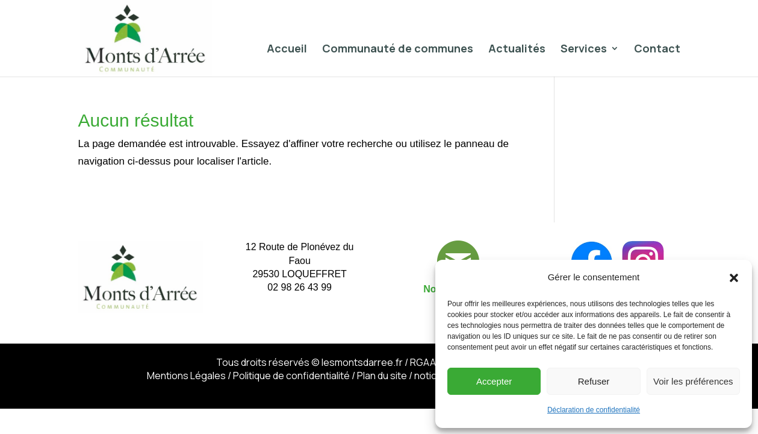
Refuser (594, 381)
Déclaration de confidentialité (593, 410)
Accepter (494, 381)
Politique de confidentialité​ (291, 375)
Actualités (516, 49)
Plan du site (382, 375)
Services (584, 49)
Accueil (287, 49)
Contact (657, 49)
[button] (734, 278)
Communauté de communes (397, 49)
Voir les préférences (693, 381)
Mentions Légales (186, 375)
